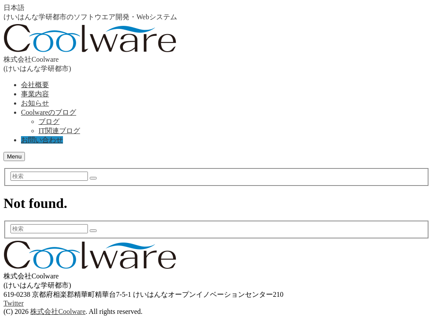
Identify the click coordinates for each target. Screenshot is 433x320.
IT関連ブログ (59, 130)
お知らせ (35, 103)
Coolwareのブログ (48, 112)
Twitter (13, 303)
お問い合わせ (42, 140)
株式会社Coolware (57, 311)
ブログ (48, 121)
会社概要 (35, 84)
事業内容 (35, 94)
